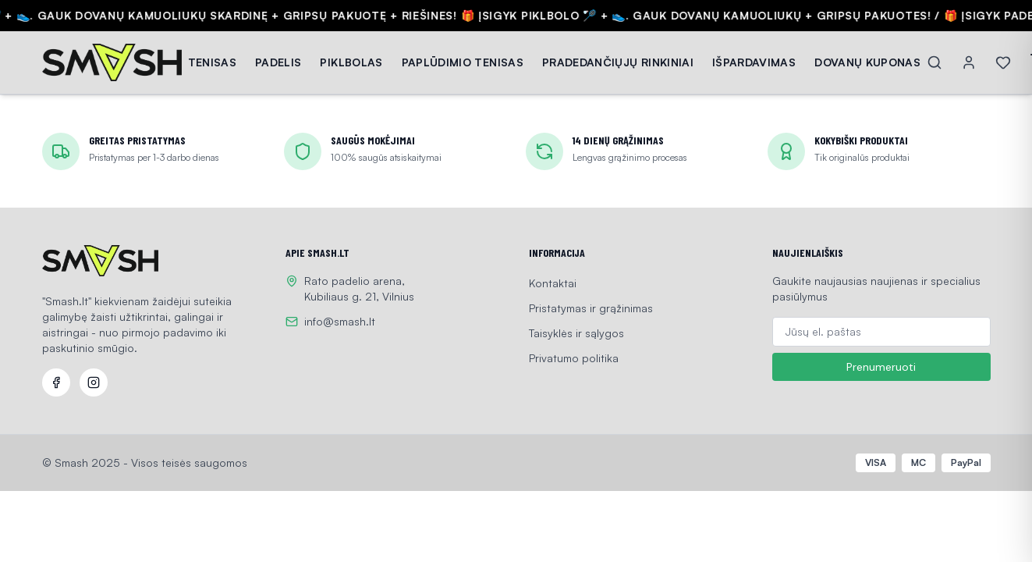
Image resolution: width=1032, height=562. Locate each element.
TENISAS (212, 62)
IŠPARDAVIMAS (754, 62)
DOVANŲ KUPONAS (867, 62)
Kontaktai (552, 283)
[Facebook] (56, 382)
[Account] (969, 62)
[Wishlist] (1003, 62)
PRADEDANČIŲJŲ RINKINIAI (617, 62)
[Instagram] (94, 382)
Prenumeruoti (881, 367)
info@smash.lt (339, 321)
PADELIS (278, 62)
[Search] (934, 62)
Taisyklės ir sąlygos (576, 333)
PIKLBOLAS (351, 62)
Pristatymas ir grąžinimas (591, 308)
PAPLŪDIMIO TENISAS (462, 62)
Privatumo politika (574, 358)
